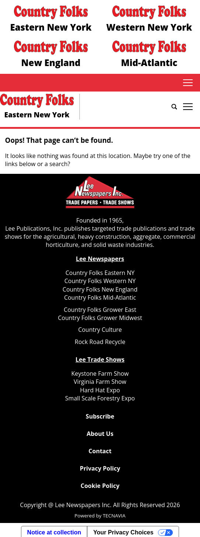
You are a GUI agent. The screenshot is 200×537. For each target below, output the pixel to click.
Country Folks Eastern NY (100, 273)
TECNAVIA (114, 515)
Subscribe (100, 416)
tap (188, 83)
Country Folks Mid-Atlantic (100, 297)
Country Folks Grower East (100, 310)
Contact (99, 451)
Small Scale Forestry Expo (100, 398)
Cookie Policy (100, 486)
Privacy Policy (100, 468)
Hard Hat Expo (100, 390)
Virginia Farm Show (100, 382)
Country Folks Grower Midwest (100, 318)
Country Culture (100, 330)
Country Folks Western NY (100, 281)
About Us (100, 434)
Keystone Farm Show (100, 373)
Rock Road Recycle (100, 342)
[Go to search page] (174, 107)
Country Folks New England (100, 289)
